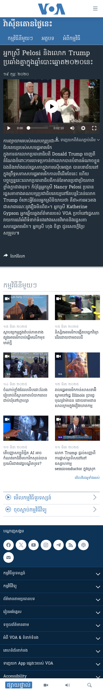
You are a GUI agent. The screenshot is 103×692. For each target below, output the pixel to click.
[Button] (14, 257)
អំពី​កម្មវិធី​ (71, 39)
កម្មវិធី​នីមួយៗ (20, 39)
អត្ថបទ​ (48, 39)
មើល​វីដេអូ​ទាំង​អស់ (87, 478)
